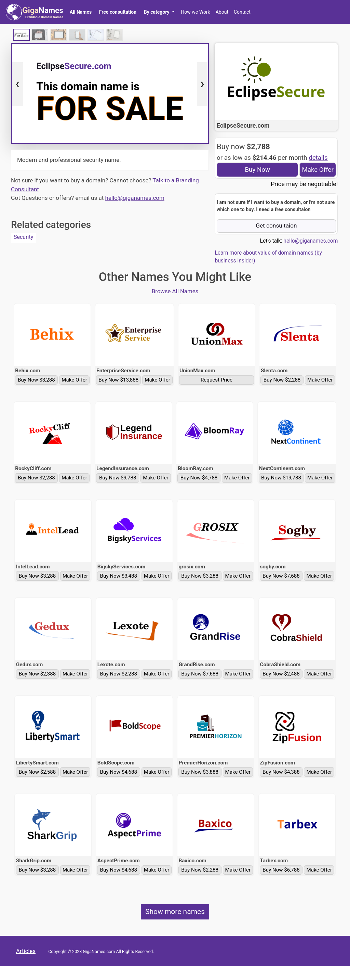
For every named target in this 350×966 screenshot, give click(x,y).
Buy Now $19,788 (281, 478)
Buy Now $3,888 (199, 772)
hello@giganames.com (134, 197)
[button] (159, 12)
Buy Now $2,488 (281, 674)
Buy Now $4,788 (199, 478)
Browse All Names (175, 291)
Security (23, 237)
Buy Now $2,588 (37, 772)
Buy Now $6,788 (281, 870)
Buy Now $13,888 (118, 380)
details (318, 158)
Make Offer (317, 169)
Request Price (216, 380)
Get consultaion (276, 225)
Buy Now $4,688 (118, 772)
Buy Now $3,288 (36, 380)
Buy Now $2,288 (282, 380)
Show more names (175, 911)
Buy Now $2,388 (37, 674)
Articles (26, 951)
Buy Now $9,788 (117, 478)
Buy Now (257, 169)
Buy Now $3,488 (118, 576)
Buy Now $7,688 (281, 576)
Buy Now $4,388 (281, 772)
